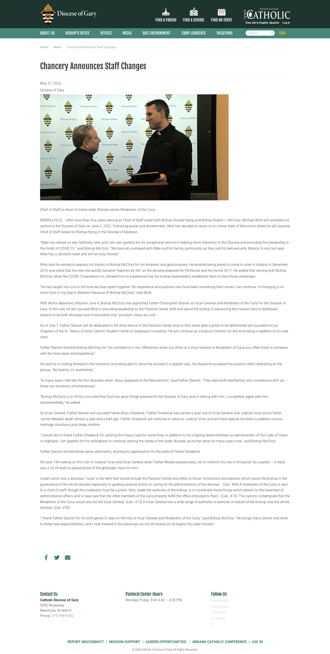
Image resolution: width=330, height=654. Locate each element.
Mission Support (124, 642)
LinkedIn (218, 618)
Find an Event (221, 20)
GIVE (282, 33)
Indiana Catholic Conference (219, 642)
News (57, 47)
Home (44, 47)
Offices (106, 33)
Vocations (224, 33)
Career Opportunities (166, 642)
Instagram (220, 606)
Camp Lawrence (194, 33)
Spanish (274, 22)
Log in (286, 22)
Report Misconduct (85, 642)
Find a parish (165, 20)
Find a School (193, 20)
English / (264, 22)
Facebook (219, 600)
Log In (257, 642)
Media (126, 33)
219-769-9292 (62, 616)
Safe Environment (156, 33)
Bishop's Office (77, 33)
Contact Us (49, 594)
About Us (47, 33)
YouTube (218, 612)
